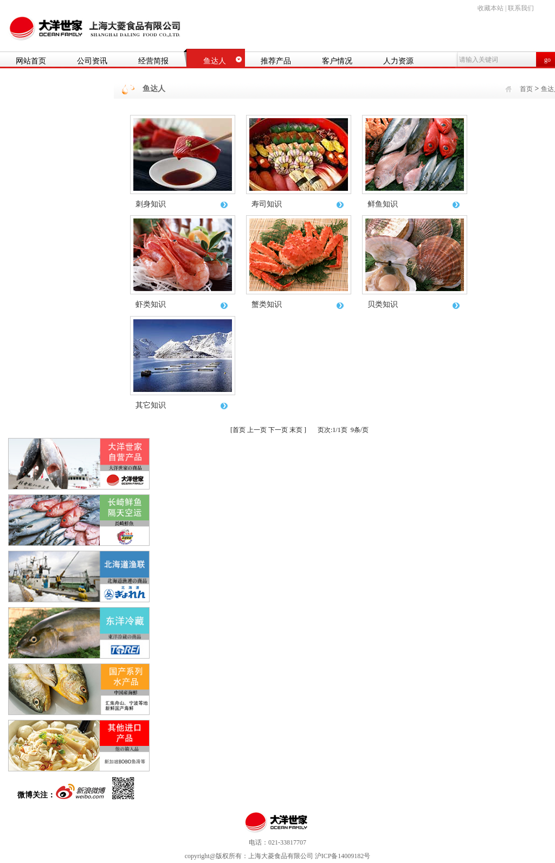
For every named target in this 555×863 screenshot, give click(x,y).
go (547, 59)
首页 (526, 89)
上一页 (257, 430)
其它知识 (182, 405)
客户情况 (337, 61)
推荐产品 (276, 61)
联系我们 (521, 8)
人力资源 (398, 61)
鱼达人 (214, 61)
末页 (295, 430)
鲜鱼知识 (414, 204)
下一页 (278, 430)
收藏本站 (490, 8)
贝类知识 (414, 304)
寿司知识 (298, 204)
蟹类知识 (298, 304)
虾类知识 (182, 304)
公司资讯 (92, 61)
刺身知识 (182, 204)
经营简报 (153, 61)
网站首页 (31, 61)
